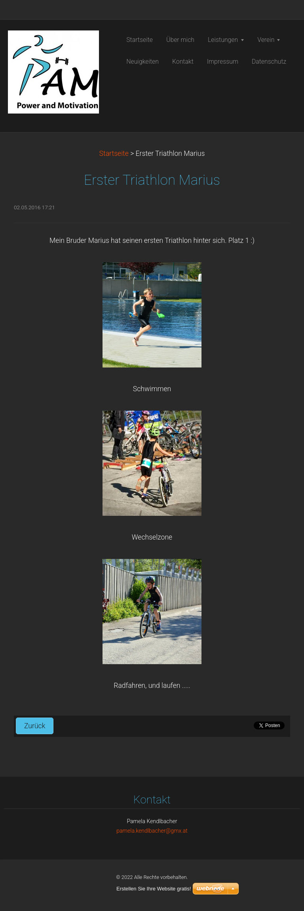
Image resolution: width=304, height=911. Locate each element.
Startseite (114, 153)
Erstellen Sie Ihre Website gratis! (153, 889)
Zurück (34, 726)
